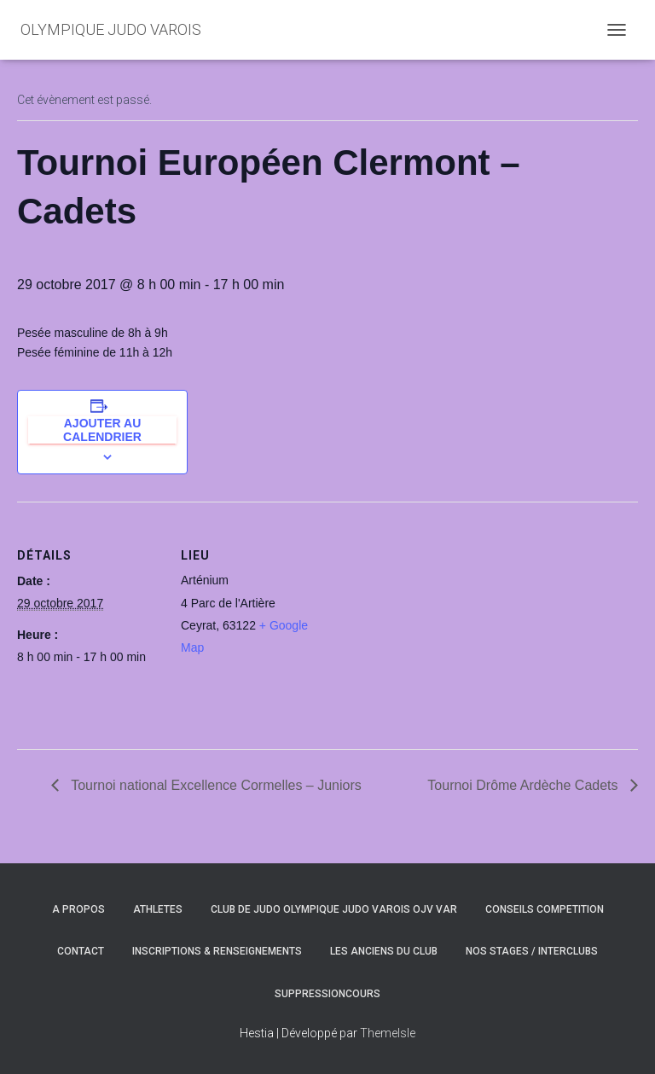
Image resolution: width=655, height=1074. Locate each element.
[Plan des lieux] (435, 620)
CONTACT (80, 951)
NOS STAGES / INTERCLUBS (532, 951)
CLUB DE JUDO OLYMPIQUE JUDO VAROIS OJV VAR (334, 909)
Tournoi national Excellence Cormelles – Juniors (214, 785)
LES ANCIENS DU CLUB (384, 951)
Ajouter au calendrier (102, 430)
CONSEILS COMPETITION (544, 909)
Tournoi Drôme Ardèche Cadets (524, 785)
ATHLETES (158, 909)
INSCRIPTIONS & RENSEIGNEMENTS (217, 951)
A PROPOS (78, 909)
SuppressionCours (327, 994)
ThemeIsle (387, 1033)
